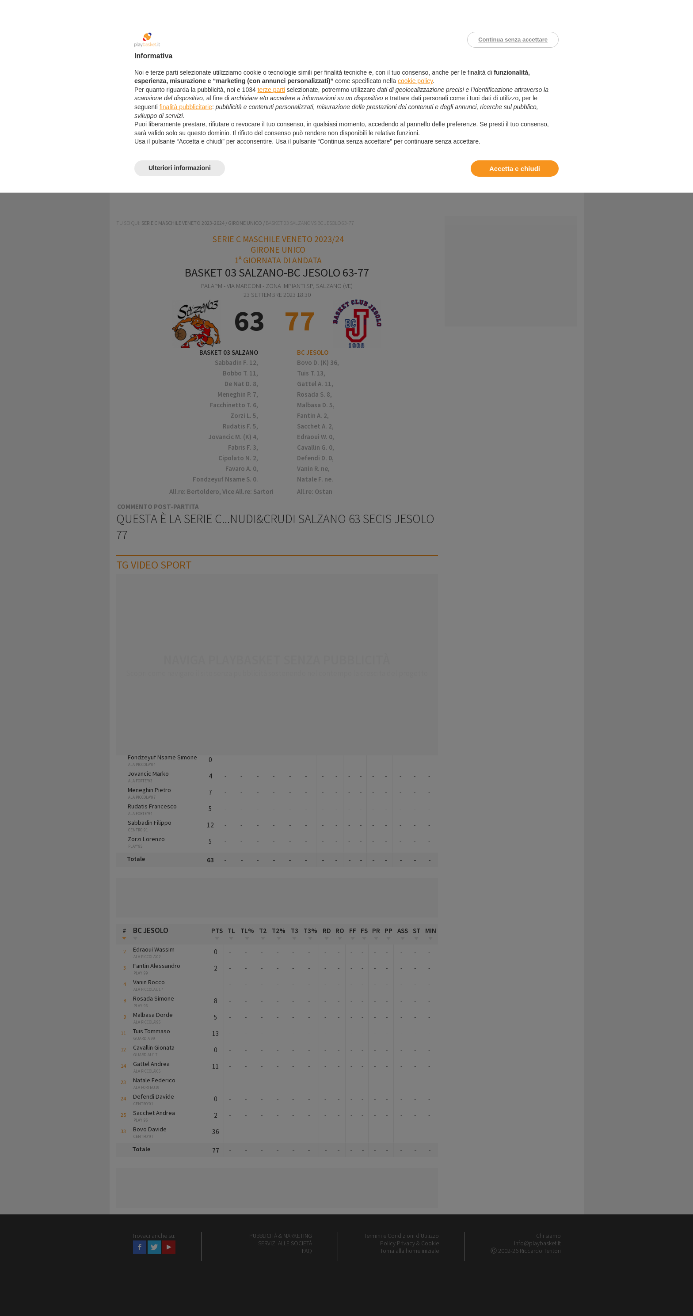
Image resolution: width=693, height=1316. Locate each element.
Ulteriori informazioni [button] (179, 167)
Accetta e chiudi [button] (514, 168)
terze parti (271, 89)
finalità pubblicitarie (186, 106)
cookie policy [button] (415, 80)
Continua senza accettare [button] (513, 39)
